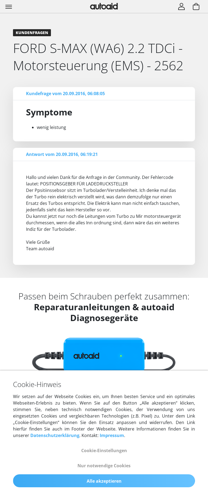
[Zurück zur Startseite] (104, 6)
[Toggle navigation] (9, 6)
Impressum (112, 435)
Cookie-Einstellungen (104, 450)
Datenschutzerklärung (54, 435)
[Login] (181, 7)
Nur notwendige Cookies (104, 466)
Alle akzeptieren (104, 481)
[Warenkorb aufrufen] (196, 7)
